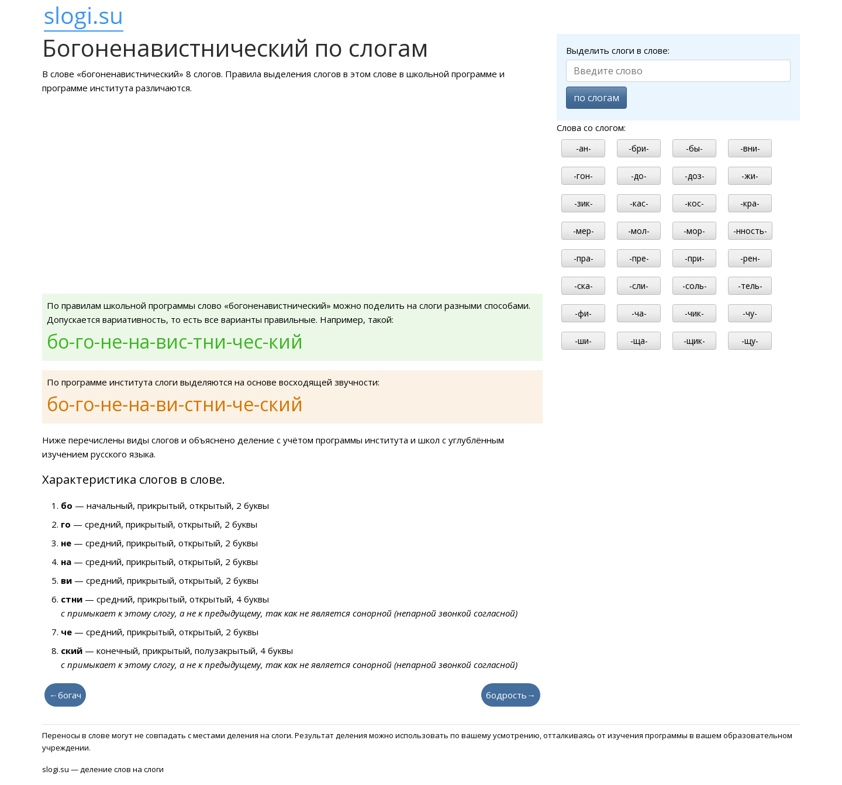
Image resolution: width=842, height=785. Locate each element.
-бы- (694, 148)
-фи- (583, 313)
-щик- (694, 340)
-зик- (583, 203)
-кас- (639, 203)
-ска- (583, 285)
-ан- (583, 148)
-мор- (694, 230)
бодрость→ (511, 695)
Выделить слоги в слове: (618, 50)
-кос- (694, 203)
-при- (695, 258)
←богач (65, 695)
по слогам (596, 97)
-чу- (750, 313)
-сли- (638, 285)
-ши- (583, 340)
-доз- (695, 175)
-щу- (749, 340)
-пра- (583, 258)
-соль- (694, 285)
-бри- (639, 148)
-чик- (694, 313)
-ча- (639, 313)
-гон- (583, 175)
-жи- (749, 175)
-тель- (750, 285)
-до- (639, 175)
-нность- (750, 230)
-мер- (583, 230)
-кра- (750, 203)
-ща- (639, 340)
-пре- (639, 258)
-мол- (639, 230)
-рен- (750, 258)
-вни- (750, 148)
